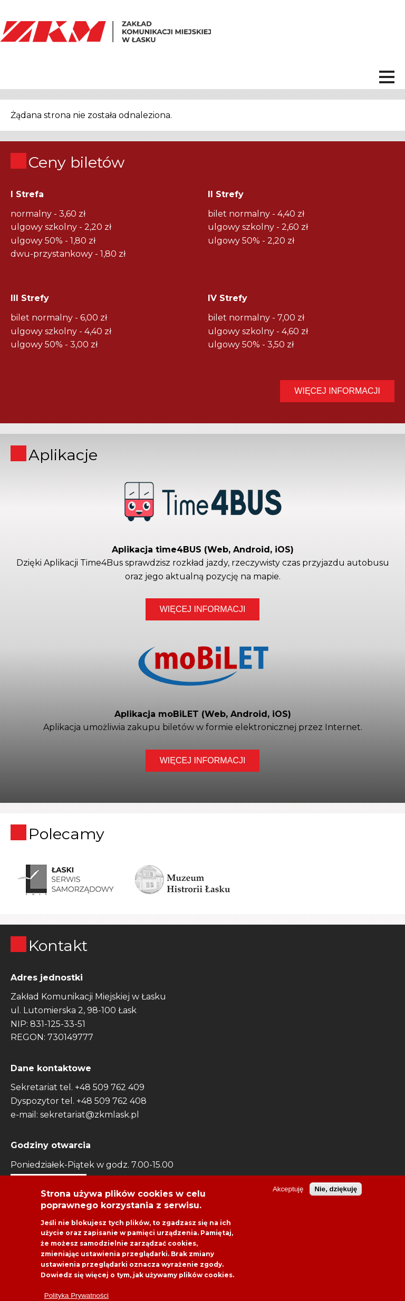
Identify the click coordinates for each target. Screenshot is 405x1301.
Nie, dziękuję (335, 1198)
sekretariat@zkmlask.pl (89, 1115)
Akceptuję (288, 1198)
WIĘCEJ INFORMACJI (337, 390)
